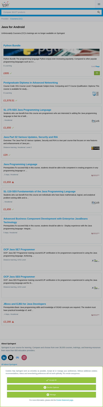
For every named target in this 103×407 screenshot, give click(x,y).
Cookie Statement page (64, 400)
